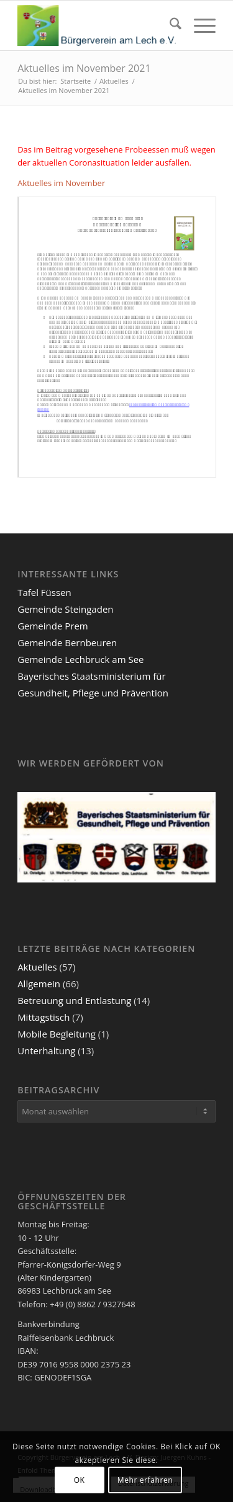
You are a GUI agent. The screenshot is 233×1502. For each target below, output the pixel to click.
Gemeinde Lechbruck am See (80, 659)
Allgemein (38, 983)
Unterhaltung (46, 1050)
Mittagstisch (43, 1017)
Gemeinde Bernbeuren (67, 642)
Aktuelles (37, 967)
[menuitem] (169, 25)
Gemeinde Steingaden (65, 609)
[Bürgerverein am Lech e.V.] (96, 25)
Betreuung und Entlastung (74, 1000)
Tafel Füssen (44, 592)
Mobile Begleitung (56, 1034)
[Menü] (198, 25)
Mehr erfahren (145, 1480)
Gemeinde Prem (52, 626)
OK (79, 1480)
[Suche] (169, 25)
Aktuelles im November (61, 183)
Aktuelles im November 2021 (83, 68)
